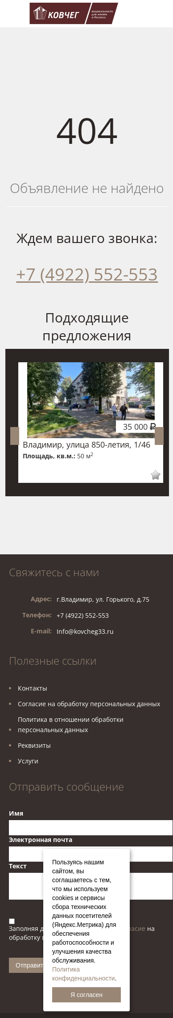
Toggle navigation (17, 13)
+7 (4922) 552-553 (87, 273)
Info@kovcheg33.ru (85, 631)
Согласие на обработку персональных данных (89, 704)
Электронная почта (40, 839)
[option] (90, 422)
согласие (132, 928)
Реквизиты (34, 745)
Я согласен (86, 994)
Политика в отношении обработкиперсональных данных (71, 724)
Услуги (28, 761)
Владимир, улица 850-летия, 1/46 (86, 444)
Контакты (32, 688)
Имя (16, 813)
